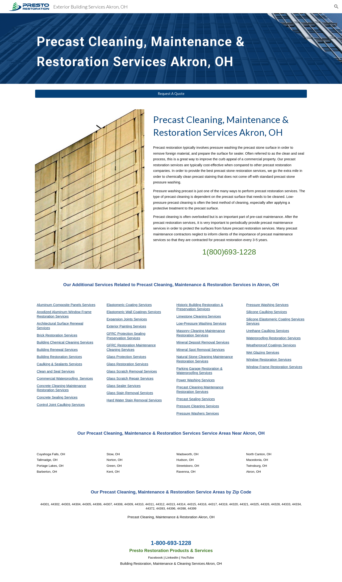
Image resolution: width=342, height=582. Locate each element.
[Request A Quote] (171, 93)
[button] (336, 6)
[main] (159, 48)
